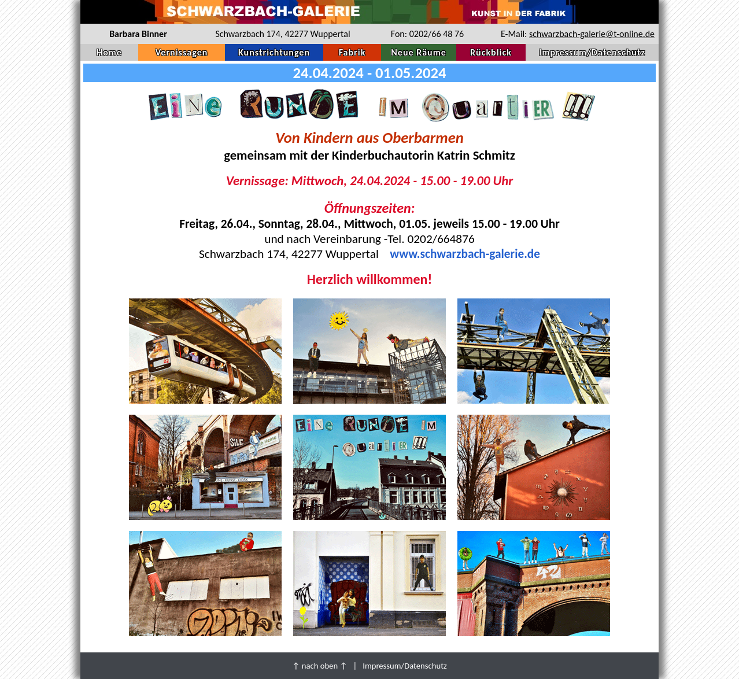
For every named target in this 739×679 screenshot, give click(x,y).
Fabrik (352, 52)
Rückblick (491, 52)
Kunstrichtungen (274, 52)
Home (109, 52)
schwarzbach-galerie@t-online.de (592, 33)
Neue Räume (418, 52)
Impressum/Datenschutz (592, 52)
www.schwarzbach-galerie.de (465, 253)
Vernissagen (182, 52)
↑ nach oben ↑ (320, 665)
